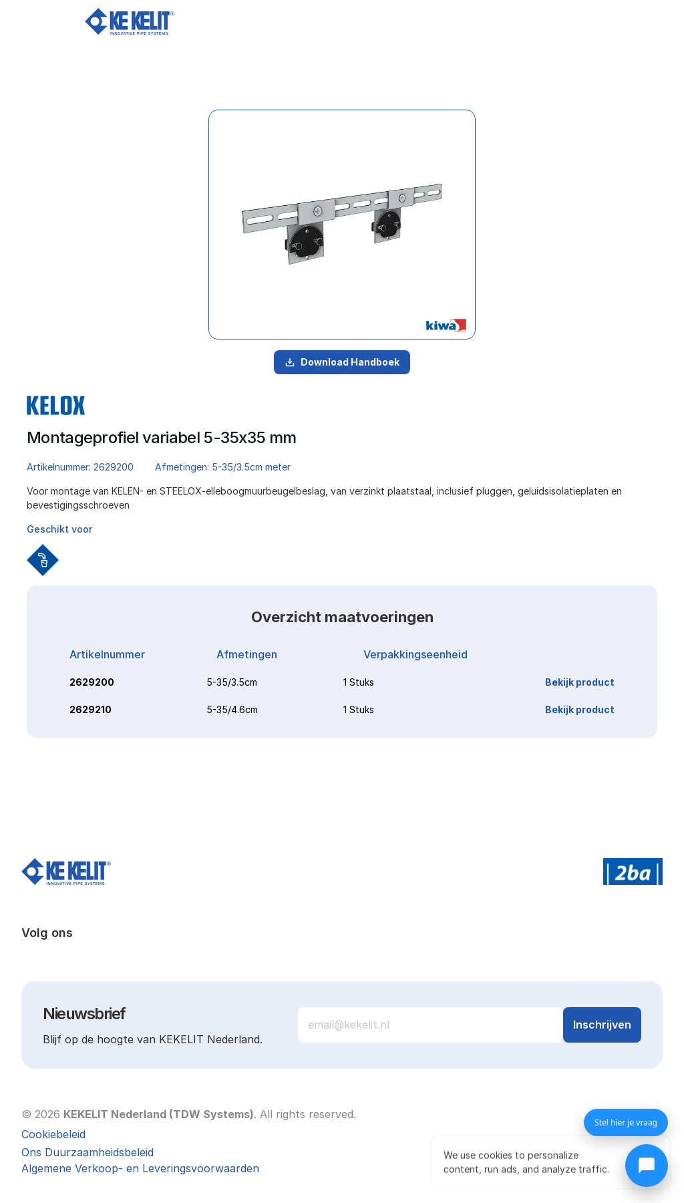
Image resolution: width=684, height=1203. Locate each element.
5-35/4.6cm (232, 709)
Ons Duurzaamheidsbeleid (87, 1152)
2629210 (90, 709)
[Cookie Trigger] (53, 1134)
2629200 (91, 682)
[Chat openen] (646, 1165)
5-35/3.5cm (231, 682)
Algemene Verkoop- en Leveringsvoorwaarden (140, 1168)
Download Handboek (342, 362)
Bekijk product (580, 682)
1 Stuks (358, 682)
